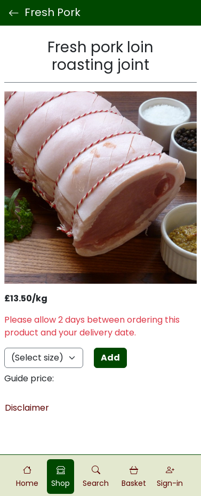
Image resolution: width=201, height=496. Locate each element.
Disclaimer (27, 408)
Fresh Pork (45, 13)
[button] (95, 476)
